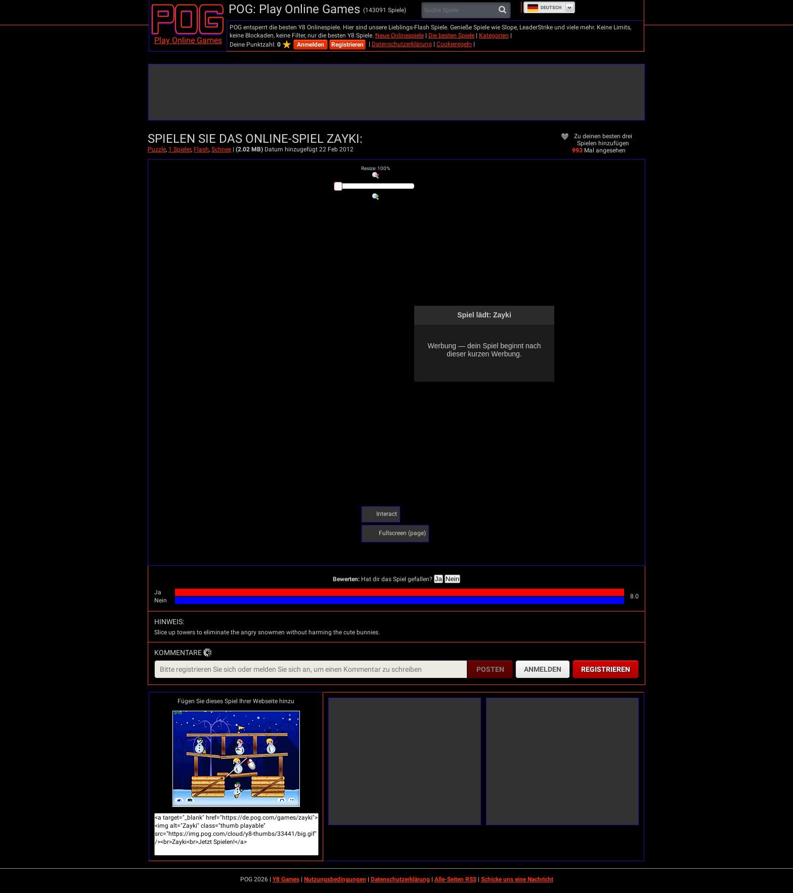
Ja (438, 579)
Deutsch (544, 8)
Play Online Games (188, 40)
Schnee (221, 149)
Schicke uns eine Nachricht (517, 879)
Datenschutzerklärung (402, 44)
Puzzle (157, 149)
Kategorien (494, 35)
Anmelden (310, 44)
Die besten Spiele (451, 35)
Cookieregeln (454, 44)
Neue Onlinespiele (399, 35)
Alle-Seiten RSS (455, 879)
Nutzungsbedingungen (335, 879)
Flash (201, 149)
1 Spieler (179, 149)
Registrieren (347, 44)
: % (375, 168)
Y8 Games (286, 879)
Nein (452, 579)
